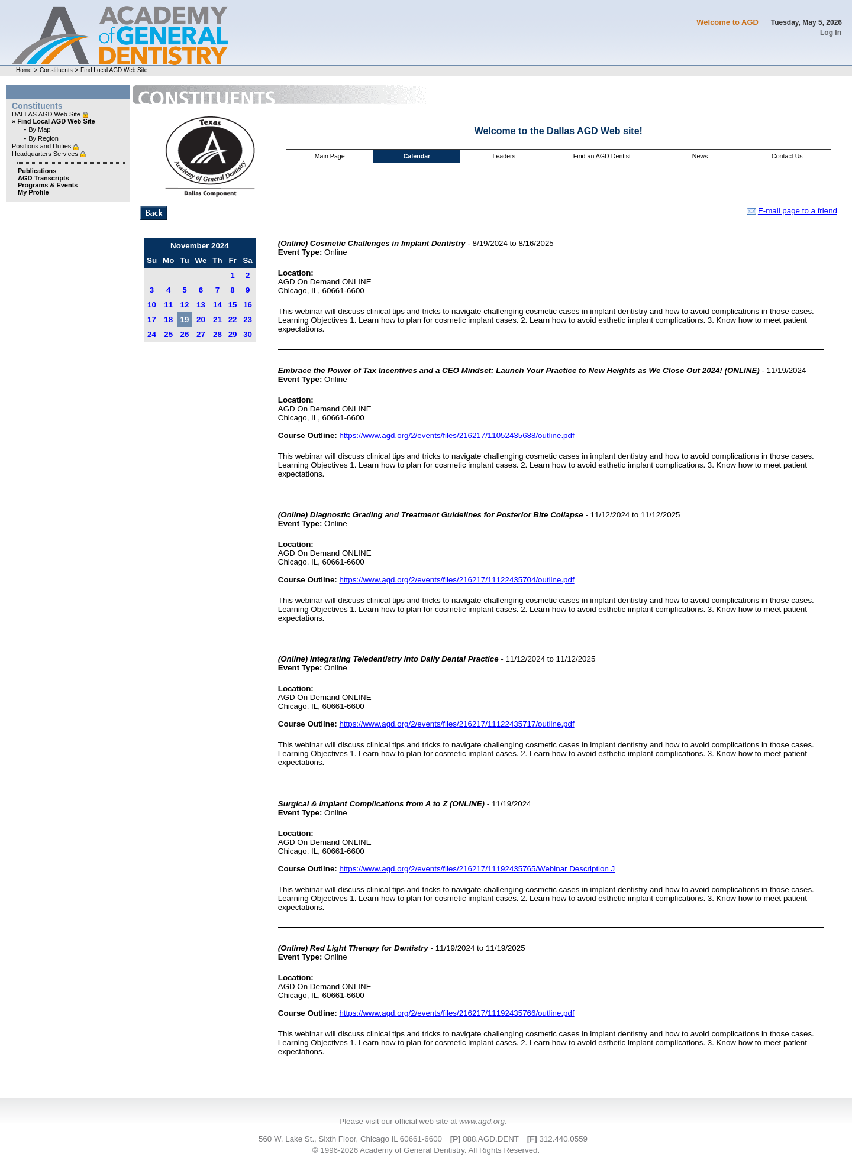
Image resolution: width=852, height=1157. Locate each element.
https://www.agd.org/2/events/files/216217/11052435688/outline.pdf (456, 435)
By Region (43, 138)
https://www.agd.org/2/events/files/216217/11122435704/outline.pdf (456, 579)
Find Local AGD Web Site (113, 70)
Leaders (503, 156)
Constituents (56, 70)
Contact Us (787, 156)
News (700, 156)
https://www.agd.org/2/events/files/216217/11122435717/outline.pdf (456, 724)
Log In (830, 32)
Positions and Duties (42, 146)
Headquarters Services (46, 153)
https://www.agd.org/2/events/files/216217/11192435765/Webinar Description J (477, 868)
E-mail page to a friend (792, 210)
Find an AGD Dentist (602, 156)
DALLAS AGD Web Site (47, 114)
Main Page (330, 156)
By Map (39, 129)
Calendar (417, 156)
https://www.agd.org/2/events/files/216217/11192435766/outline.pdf (456, 1013)
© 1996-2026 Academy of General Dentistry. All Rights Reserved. (426, 1150)
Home (24, 70)
